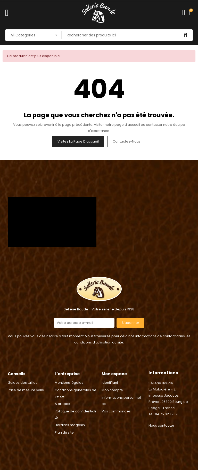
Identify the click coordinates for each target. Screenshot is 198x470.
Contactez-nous (127, 141)
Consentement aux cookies (26, 466)
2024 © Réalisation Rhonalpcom (99, 442)
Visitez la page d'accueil (78, 141)
